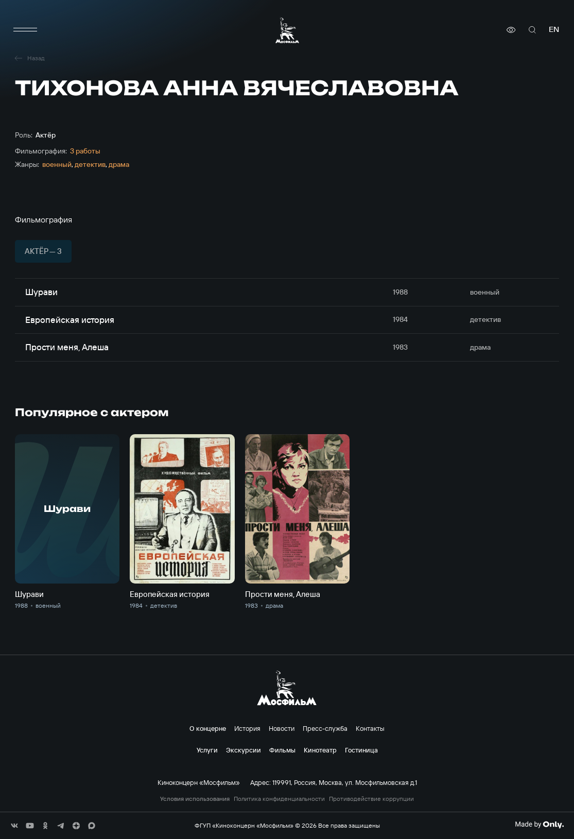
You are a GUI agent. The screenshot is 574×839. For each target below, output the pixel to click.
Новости (281, 728)
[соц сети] (14, 825)
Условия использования (195, 798)
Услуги (207, 750)
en (554, 29)
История (247, 728)
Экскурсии (243, 750)
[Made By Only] (539, 824)
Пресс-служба (325, 728)
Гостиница (361, 750)
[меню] (25, 30)
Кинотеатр (320, 750)
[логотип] (287, 30)
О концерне (207, 728)
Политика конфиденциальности (279, 798)
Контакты (370, 728)
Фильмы (282, 750)
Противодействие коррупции (371, 798)
